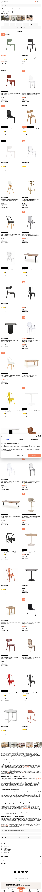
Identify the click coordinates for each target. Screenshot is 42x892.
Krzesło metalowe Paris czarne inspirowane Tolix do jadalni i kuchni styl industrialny (31, 693)
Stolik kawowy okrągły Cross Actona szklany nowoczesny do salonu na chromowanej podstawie (10, 728)
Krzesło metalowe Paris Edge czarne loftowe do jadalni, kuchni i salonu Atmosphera (31, 305)
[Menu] (21, 890)
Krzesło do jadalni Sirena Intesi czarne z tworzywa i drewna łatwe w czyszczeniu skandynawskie (10, 235)
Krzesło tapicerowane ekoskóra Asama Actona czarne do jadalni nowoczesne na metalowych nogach (10, 129)
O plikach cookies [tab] (34, 439)
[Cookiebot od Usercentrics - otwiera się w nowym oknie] (36, 436)
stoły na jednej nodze (25, 766)
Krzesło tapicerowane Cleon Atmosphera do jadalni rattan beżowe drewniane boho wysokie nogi (31, 658)
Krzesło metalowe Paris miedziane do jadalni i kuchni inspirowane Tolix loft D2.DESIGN (9, 587)
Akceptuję (34, 455)
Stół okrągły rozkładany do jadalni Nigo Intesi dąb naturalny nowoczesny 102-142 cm (10, 623)
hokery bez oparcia (9, 779)
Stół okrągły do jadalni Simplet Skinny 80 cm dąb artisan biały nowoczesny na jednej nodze (31, 552)
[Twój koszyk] (37, 1)
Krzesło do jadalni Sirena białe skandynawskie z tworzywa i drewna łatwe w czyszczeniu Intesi (10, 376)
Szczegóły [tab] (21, 439)
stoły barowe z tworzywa (15, 768)
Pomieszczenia (14, 8)
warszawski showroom (4, 825)
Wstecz (2, 8)
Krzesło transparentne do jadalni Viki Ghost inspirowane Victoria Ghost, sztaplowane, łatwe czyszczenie (31, 94)
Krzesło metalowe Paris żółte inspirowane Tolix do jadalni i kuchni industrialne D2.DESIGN (10, 411)
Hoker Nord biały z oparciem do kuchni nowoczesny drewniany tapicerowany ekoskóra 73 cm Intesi (9, 200)
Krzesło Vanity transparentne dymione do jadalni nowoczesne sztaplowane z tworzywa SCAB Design (30, 235)
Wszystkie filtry (21, 27)
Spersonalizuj (20, 455)
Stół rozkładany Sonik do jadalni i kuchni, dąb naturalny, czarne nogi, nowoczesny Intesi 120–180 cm (31, 270)
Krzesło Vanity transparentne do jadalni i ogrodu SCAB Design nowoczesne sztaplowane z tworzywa (31, 164)
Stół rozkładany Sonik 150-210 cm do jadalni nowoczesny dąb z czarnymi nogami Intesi (10, 517)
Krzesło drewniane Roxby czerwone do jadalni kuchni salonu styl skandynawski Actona (9, 658)
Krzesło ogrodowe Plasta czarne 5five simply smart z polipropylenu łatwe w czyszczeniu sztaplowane (30, 58)
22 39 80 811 (6, 846)
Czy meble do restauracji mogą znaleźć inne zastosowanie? (13, 830)
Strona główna (8, 8)
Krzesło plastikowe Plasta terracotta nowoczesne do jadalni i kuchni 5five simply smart (10, 94)
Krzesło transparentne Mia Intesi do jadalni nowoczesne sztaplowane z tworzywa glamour (10, 482)
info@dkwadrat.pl (6, 852)
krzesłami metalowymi (26, 808)
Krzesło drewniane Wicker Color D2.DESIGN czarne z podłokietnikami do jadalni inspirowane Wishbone (10, 552)
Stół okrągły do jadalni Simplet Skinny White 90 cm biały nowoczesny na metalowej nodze (31, 411)
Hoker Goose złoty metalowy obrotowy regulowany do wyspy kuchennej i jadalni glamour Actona (30, 200)
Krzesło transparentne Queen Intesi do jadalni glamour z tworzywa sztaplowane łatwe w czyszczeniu (10, 270)
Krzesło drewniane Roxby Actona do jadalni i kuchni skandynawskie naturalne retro (30, 129)
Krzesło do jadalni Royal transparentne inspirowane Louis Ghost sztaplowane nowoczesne (31, 341)
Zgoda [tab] (7, 439)
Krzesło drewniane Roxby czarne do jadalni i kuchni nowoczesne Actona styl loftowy (9, 305)
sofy (23, 772)
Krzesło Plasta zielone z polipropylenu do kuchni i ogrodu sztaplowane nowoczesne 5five (10, 58)
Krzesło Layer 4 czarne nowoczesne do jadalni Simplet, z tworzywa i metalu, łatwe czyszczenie (31, 623)
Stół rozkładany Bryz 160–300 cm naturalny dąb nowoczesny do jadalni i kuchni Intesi (29, 376)
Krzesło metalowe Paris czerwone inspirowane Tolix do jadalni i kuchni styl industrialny (10, 693)
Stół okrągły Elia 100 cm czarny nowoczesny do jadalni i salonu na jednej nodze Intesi (10, 341)
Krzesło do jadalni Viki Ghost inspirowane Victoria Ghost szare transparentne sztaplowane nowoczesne (31, 482)
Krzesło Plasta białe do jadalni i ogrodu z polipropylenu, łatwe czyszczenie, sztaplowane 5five (10, 164)
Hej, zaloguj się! (33, 1)
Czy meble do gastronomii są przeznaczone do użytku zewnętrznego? (15, 837)
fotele (8, 772)
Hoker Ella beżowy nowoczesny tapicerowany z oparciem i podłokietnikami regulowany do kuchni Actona (31, 517)
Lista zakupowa (35, 1)
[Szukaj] (39, 5)
